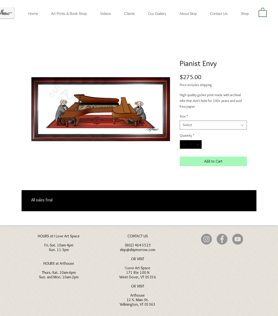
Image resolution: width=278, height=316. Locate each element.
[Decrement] (183, 144)
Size (184, 116)
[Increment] (198, 144)
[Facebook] (222, 239)
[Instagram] (206, 239)
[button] (263, 12)
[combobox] (213, 125)
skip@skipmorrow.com (137, 249)
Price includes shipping (196, 85)
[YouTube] (237, 239)
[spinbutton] (190, 144)
